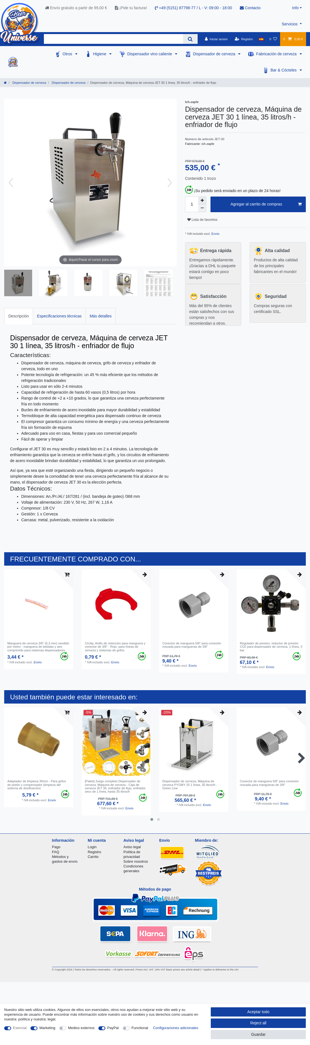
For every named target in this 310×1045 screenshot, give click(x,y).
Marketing (47, 1028)
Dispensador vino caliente (150, 54)
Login (92, 847)
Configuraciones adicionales (175, 1028)
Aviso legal (132, 847)
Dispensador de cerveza (214, 54)
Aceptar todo (258, 1012)
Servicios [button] (290, 24)
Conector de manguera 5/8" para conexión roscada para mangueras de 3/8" (191, 645)
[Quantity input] (191, 204)
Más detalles (101, 316)
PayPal (113, 1028)
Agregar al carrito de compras (266, 204)
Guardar (258, 1034)
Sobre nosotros (136, 861)
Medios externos (81, 1028)
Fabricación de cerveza (277, 54)
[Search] (190, 39)
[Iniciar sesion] (216, 39)
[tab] (18, 316)
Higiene (100, 54)
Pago (56, 847)
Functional (139, 1028)
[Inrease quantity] (202, 200)
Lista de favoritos (202, 220)
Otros (68, 54)
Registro (94, 852)
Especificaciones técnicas (59, 316)
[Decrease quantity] (202, 208)
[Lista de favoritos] (273, 39)
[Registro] (244, 39)
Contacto (250, 8)
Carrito (93, 857)
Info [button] (295, 8)
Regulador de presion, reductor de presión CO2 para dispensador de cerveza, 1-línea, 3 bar (271, 647)
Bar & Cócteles (284, 70)
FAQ (55, 852)
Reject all (258, 1023)
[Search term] (113, 39)
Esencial (20, 1028)
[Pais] (261, 39)
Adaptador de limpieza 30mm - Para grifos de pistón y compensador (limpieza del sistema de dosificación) (36, 784)
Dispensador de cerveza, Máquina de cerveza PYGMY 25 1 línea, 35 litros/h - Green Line (189, 784)
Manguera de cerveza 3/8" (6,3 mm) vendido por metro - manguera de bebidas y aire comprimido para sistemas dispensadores (38, 647)
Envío (214, 233)
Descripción (18, 316)
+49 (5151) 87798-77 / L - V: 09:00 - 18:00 (193, 8)
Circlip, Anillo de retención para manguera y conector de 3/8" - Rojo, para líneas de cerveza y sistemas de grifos (115, 647)
